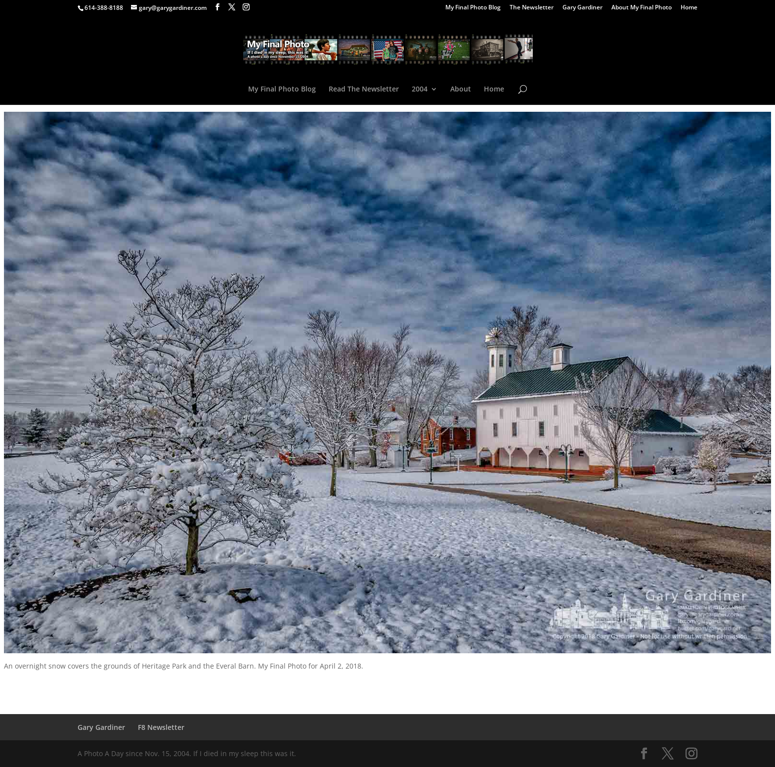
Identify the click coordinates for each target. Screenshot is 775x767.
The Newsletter (532, 7)
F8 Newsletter (161, 727)
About (460, 89)
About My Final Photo (641, 7)
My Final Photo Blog (473, 7)
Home (689, 7)
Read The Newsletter (364, 89)
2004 (420, 89)
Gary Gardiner (582, 7)
